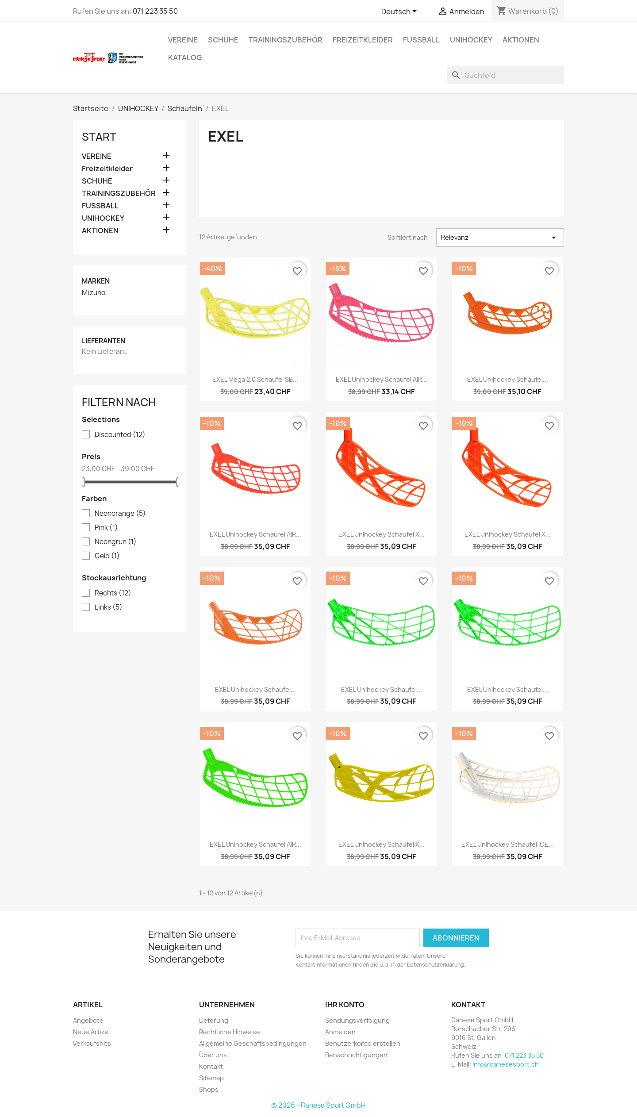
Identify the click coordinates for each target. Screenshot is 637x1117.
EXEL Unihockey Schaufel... (507, 379)
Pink (106, 527)
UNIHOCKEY (471, 40)
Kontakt (211, 1066)
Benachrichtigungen (356, 1055)
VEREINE (183, 40)
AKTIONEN (521, 40)
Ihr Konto (345, 1005)
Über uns (213, 1055)
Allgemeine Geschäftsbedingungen (253, 1043)
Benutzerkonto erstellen (362, 1043)
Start (99, 136)
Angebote (88, 1020)
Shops (209, 1089)
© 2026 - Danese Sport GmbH (318, 1105)
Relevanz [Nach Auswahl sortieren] (500, 237)
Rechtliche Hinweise (229, 1032)
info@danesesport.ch (505, 1064)
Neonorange (120, 513)
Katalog (185, 57)
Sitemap (211, 1078)
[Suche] (505, 75)
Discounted (120, 434)
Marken (96, 281)
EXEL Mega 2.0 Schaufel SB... (255, 379)
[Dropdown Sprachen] (400, 12)
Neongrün (116, 541)
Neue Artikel (91, 1032)
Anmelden (340, 1032)
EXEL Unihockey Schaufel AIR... (381, 379)
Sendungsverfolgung (357, 1020)
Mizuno (93, 292)
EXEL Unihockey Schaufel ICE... (507, 844)
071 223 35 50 (155, 11)
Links (109, 607)
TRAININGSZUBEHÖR (285, 40)
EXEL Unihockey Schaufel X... (381, 534)
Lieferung (213, 1020)
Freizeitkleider (363, 40)
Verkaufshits (92, 1043)
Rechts (113, 593)
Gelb (107, 556)
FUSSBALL (421, 40)
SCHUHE (223, 40)
